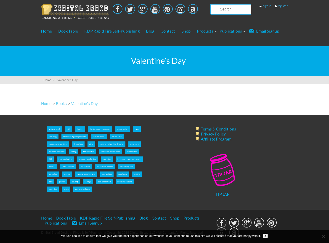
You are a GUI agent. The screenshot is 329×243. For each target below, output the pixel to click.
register (282, 6)
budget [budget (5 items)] (80, 129)
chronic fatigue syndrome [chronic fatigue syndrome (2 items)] (74, 136)
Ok (265, 236)
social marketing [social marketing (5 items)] (124, 181)
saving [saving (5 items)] (75, 181)
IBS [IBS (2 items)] (50, 159)
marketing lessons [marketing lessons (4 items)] (105, 166)
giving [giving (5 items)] (74, 151)
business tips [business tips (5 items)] (122, 129)
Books (61, 104)
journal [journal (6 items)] (52, 166)
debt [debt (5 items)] (91, 144)
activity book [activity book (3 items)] (54, 129)
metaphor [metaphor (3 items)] (53, 174)
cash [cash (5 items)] (137, 129)
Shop (186, 30)
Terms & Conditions (218, 128)
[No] (323, 236)
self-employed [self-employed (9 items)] (104, 181)
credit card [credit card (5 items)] (117, 136)
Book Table (68, 30)
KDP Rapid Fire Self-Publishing (112, 30)
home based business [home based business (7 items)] (110, 151)
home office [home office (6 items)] (132, 151)
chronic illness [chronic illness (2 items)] (99, 136)
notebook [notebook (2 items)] (122, 174)
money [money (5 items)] (67, 174)
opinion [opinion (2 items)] (137, 174)
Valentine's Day (84, 104)
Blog (150, 30)
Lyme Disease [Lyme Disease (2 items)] (68, 166)
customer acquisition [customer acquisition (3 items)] (58, 144)
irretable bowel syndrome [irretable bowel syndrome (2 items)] (129, 159)
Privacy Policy (213, 133)
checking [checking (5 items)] (53, 136)
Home (46, 30)
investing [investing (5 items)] (107, 159)
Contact (168, 30)
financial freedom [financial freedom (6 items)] (56, 151)
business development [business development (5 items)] (100, 129)
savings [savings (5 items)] (88, 181)
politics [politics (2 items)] (62, 181)
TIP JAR (222, 194)
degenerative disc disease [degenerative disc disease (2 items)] (112, 144)
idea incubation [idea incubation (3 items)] (65, 159)
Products (205, 30)
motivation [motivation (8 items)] (107, 174)
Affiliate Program (216, 138)
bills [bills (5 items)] (68, 129)
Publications (231, 30)
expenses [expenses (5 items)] (134, 144)
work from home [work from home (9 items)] (82, 189)
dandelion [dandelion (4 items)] (78, 144)
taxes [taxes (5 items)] (66, 189)
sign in (267, 6)
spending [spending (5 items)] (53, 189)
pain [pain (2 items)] (51, 181)
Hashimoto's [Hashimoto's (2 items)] (88, 151)
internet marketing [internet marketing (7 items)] (87, 159)
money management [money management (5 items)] (86, 174)
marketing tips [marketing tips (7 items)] (126, 166)
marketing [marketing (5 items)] (85, 166)
